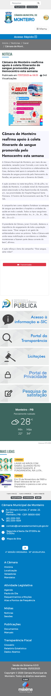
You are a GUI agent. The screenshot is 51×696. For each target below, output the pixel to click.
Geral (26, 43)
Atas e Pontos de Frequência (19, 600)
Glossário (9, 645)
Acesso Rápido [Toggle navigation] (25, 36)
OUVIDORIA (32, 7)
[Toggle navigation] (42, 29)
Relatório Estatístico (15, 648)
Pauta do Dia (11, 593)
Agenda (8, 590)
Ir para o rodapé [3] (39, 493)
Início (5, 43)
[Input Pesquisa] (24, 3)
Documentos (11, 629)
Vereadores (10, 574)
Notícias (15, 43)
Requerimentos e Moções (18, 597)
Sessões (8, 616)
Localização (10, 570)
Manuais (8, 632)
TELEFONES (20, 7)
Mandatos (9, 577)
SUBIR (38, 498)
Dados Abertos (12, 651)
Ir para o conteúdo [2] (25, 493)
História (8, 567)
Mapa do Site (14, 538)
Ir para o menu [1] (12, 493)
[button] (38, 3)
